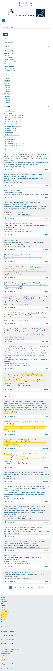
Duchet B (6, 174)
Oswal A (24, 204)
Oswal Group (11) (9, 70)
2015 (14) (7, 102)
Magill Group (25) (9, 59)
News (2, 603)
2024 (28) (7, 83)
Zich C (12, 424)
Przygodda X (35, 313)
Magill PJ (19, 353)
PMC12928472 (26, 246)
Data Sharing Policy (7, 635)
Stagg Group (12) (9, 66)
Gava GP (26, 472)
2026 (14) (7, 78)
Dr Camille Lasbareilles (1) (12, 135)
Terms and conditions (7, 631)
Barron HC (44, 154)
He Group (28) (8, 55)
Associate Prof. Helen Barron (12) (13, 117)
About (3, 599)
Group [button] (6, 47)
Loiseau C (27, 349)
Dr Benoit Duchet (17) (10, 128)
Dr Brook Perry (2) (9, 132)
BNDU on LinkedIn (7, 639)
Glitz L (5, 255)
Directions (4, 601)
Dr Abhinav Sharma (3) (10, 121)
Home (3, 597)
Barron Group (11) (9, 68)
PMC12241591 (26, 578)
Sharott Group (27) (9, 57)
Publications (4, 614)
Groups (3, 606)
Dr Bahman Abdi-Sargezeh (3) (12, 126)
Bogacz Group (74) (9, 53)
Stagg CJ (26, 440)
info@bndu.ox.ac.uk (7, 664)
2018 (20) (7, 96)
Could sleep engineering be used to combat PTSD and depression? (24, 242)
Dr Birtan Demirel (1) (10, 130)
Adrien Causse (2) (9, 111)
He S (30, 174)
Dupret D (12, 160)
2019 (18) (7, 94)
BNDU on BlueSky (7, 643)
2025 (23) (7, 81)
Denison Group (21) (10, 61)
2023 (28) (7, 85)
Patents (3, 622)
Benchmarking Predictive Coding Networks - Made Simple (21, 545)
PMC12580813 (26, 464)
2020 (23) (7, 91)
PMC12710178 (26, 519)
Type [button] (5, 38)
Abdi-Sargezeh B (19, 202)
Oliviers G (7, 190)
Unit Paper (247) (9, 42)
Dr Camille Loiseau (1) (10, 137)
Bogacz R (24, 176)
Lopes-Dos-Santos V (22, 154)
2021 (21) (7, 89)
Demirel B (7, 440)
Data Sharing (5, 620)
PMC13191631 (26, 215)
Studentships (5, 612)
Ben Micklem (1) (9, 119)
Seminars (4, 618)
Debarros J (19, 486)
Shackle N (35, 174)
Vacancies (4, 610)
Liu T (11, 202)
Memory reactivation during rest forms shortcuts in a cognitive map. (24, 574)
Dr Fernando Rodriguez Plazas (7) (14, 143)
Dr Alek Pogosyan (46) (10, 124)
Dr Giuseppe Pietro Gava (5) (12, 145)
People (3, 608)
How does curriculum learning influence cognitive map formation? (23, 257)
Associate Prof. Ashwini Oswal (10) (14, 115)
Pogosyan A (43, 174)
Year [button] (5, 74)
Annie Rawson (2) (9, 113)
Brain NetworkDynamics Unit (26, 4)
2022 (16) (7, 87)
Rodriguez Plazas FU (10, 329)
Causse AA (7, 154)
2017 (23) (7, 98)
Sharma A (7, 202)
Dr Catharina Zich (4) (10, 139)
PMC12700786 (26, 386)
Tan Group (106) (9, 51)
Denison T (45, 158)
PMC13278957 (26, 365)
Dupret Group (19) (9, 64)
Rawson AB (15, 572)
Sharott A (13, 176)
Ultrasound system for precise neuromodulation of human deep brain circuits (26, 531)
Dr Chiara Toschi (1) (10, 141)
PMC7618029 (26, 563)
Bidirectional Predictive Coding (13, 192)
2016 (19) (7, 100)
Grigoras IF (7, 454)
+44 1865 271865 (9, 668)
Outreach (4, 616)
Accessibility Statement (8, 627)
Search (5, 34)
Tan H (18, 176)
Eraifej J (6, 297)
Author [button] (6, 107)
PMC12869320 (26, 231)
